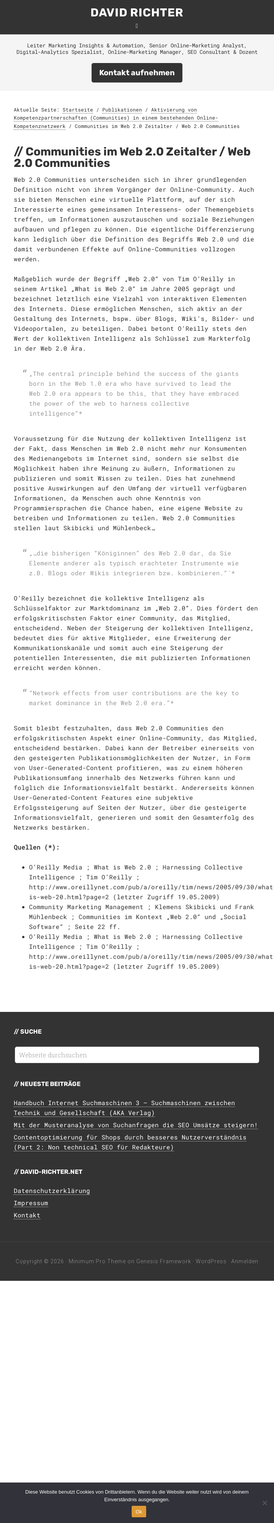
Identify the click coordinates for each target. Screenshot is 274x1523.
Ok (138, 1512)
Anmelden (244, 1261)
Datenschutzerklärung (52, 1190)
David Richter (137, 12)
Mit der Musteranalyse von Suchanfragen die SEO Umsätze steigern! (136, 1125)
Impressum (31, 1203)
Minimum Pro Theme (97, 1261)
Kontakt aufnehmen (137, 72)
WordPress (211, 1261)
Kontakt (27, 1215)
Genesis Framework (163, 1261)
